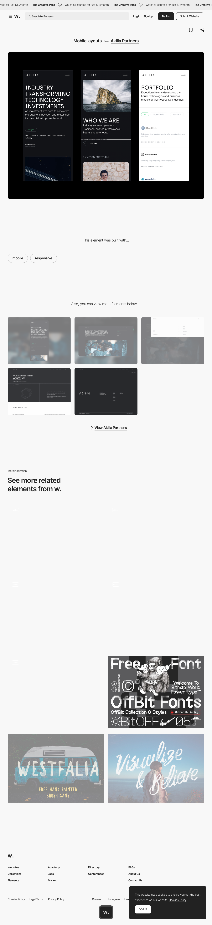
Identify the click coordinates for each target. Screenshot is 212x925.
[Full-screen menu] (172, 340)
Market (52, 880)
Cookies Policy (16, 899)
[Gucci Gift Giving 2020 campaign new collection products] (56, 612)
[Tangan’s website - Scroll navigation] (56, 538)
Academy (54, 867)
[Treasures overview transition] (156, 614)
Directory (94, 867)
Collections (14, 873)
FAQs (131, 867)
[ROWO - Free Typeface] (156, 768)
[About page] (39, 391)
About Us (134, 873)
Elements (13, 880)
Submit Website (189, 16)
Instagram (114, 899)
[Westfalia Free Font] (56, 768)
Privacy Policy (56, 899)
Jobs (51, 873)
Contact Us (135, 880)
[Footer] (106, 391)
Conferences (96, 873)
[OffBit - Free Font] (156, 692)
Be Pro (166, 16)
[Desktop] (106, 340)
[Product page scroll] (56, 690)
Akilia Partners (125, 41)
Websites (13, 867)
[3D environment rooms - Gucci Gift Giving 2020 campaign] (156, 538)
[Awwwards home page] (106, 912)
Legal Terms (36, 899)
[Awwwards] (17, 16)
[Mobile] (39, 340)
